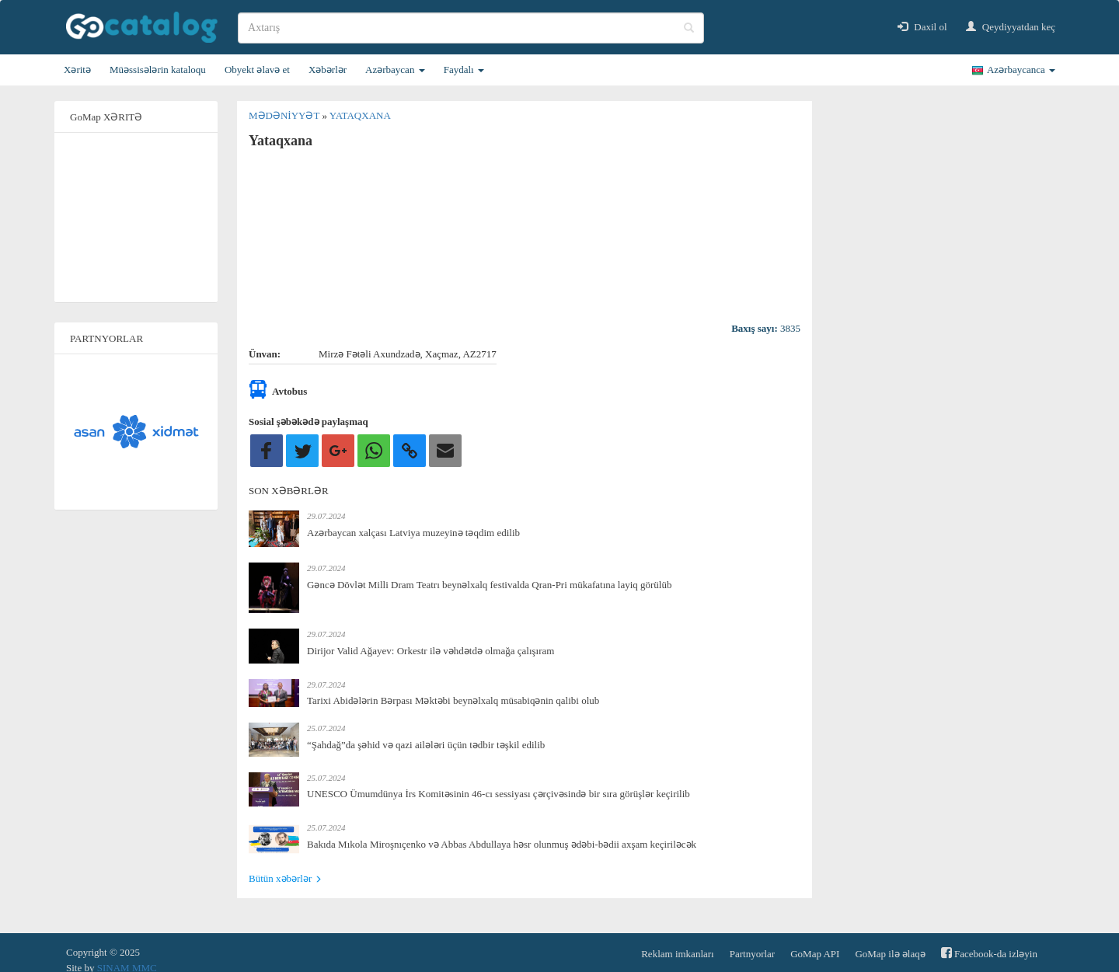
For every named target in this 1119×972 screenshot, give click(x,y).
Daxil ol (922, 27)
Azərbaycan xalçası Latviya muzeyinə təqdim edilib (413, 532)
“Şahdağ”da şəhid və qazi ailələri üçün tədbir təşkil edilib (426, 745)
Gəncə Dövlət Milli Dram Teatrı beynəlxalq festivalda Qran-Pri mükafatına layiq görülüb (489, 585)
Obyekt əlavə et (257, 69)
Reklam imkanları (677, 954)
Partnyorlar (752, 954)
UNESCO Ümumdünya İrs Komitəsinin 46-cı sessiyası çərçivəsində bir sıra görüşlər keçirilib (498, 794)
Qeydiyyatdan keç (1010, 27)
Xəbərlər (328, 69)
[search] (471, 28)
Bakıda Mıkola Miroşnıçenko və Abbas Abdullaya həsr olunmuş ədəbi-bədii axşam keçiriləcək (501, 844)
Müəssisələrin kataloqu (158, 69)
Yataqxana (360, 115)
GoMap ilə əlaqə (890, 954)
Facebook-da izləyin (989, 953)
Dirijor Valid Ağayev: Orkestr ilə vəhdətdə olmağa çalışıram (430, 651)
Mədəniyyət (285, 115)
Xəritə (77, 69)
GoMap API (814, 954)
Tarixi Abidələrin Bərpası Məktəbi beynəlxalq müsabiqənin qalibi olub (453, 700)
